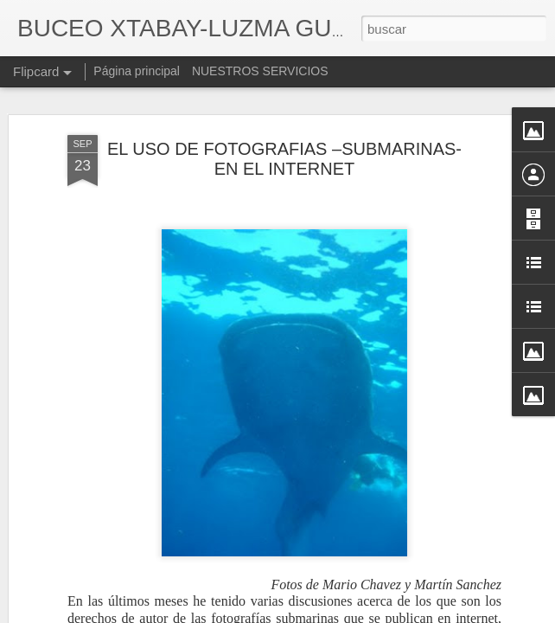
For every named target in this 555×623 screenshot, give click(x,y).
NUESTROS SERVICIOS (260, 71)
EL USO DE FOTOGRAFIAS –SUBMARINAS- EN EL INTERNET (284, 158)
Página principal (136, 71)
